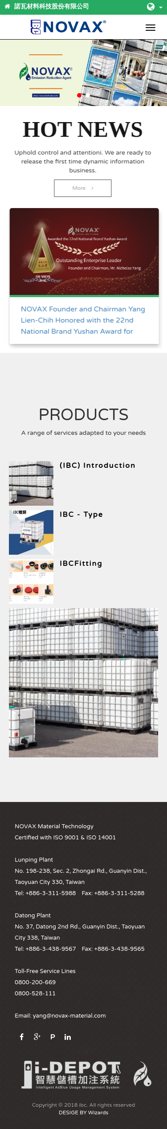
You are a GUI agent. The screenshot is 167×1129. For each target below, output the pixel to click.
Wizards (98, 1112)
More (82, 188)
